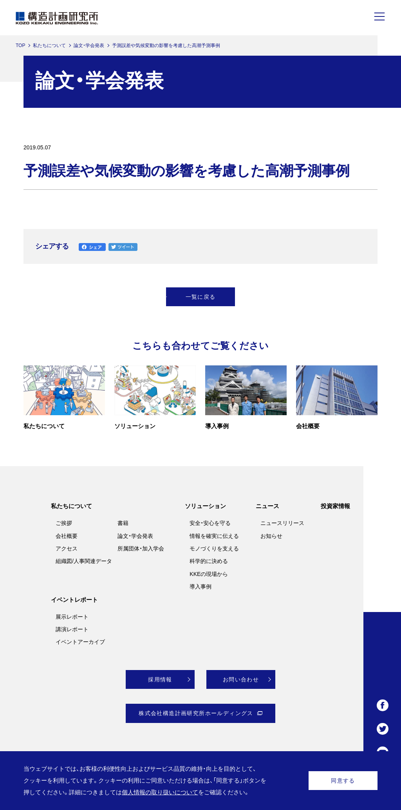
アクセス (67, 548)
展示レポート (72, 617)
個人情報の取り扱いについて (160, 792)
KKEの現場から (209, 574)
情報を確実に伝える (214, 536)
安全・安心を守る (210, 523)
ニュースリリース (282, 523)
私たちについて (49, 45)
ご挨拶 (64, 523)
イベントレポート (74, 599)
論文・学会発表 (89, 45)
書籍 (122, 523)
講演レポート (72, 629)
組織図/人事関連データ (84, 561)
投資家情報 (335, 506)
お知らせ (271, 536)
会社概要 (67, 536)
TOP (20, 45)
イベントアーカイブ (80, 642)
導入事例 (200, 586)
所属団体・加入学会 (140, 548)
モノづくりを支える (214, 548)
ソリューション (205, 506)
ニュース (267, 506)
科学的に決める (209, 561)
